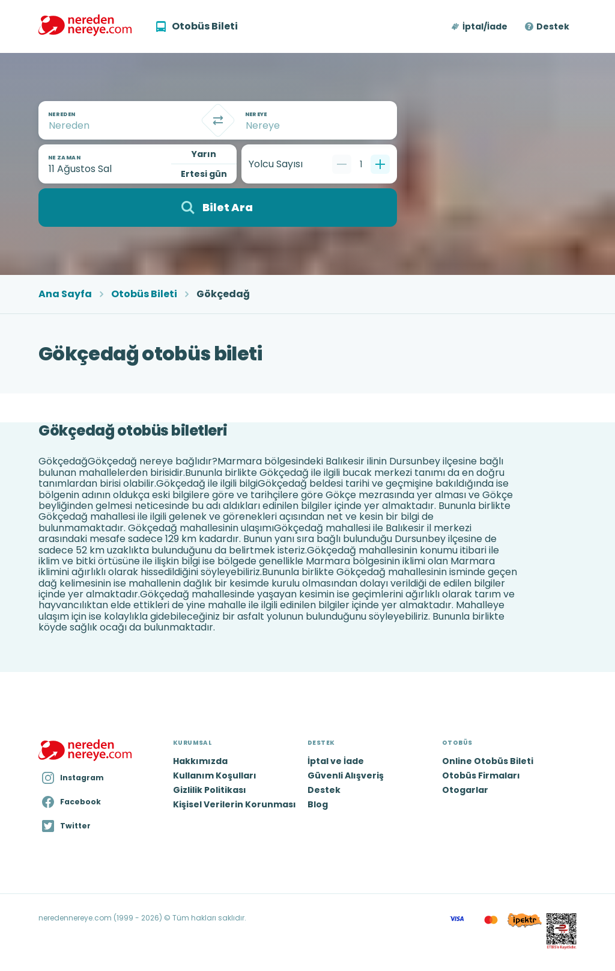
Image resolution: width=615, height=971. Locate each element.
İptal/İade (484, 26)
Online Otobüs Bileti (487, 761)
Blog (318, 804)
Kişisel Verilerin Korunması (234, 804)
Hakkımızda (200, 761)
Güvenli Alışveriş (346, 775)
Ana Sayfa (65, 294)
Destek (552, 26)
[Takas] (218, 120)
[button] (480, 26)
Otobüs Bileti (144, 294)
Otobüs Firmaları (481, 775)
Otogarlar (465, 790)
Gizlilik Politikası (209, 790)
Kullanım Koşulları (214, 775)
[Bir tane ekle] (380, 164)
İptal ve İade (336, 761)
